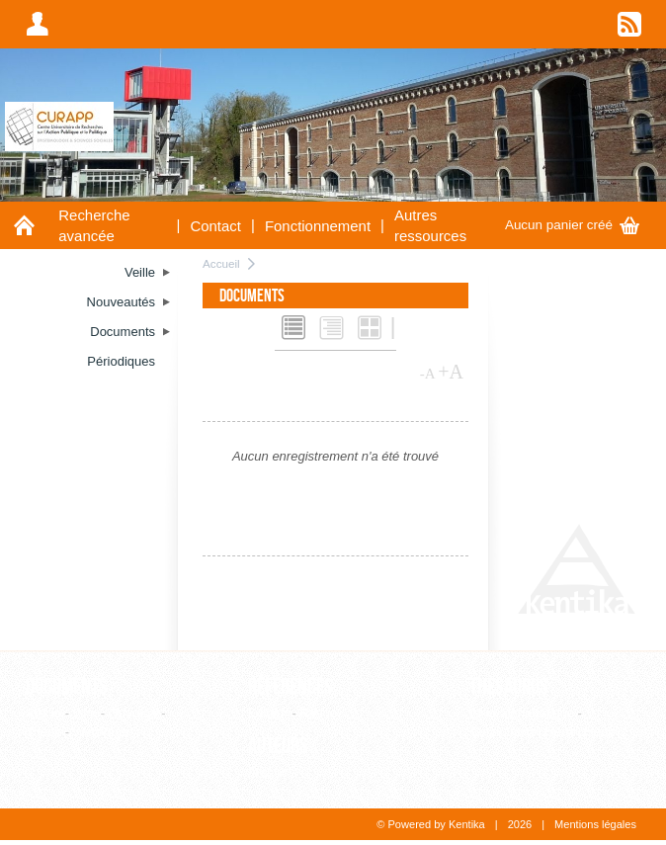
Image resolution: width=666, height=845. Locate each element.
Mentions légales (595, 824)
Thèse (43, 731)
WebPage (101, 731)
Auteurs (278, 746)
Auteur (267, 772)
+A (450, 371)
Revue (318, 713)
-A (428, 373)
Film (85, 713)
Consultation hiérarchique (542, 731)
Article (43, 713)
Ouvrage (133, 713)
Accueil (221, 263)
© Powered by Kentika (430, 824)
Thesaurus (508, 687)
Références (290, 687)
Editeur (268, 713)
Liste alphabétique (521, 713)
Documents (67, 687)
